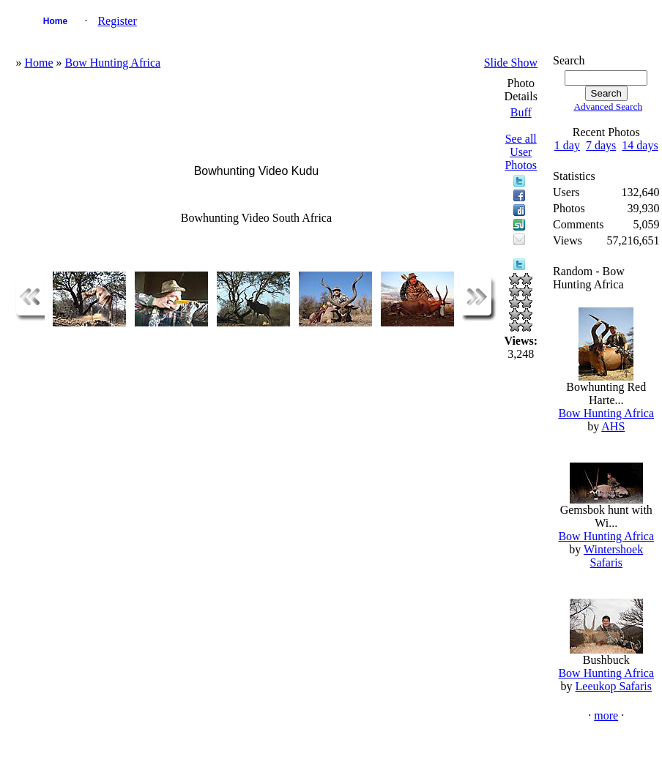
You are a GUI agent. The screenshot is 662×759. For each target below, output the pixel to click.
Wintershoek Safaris (613, 556)
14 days (640, 145)
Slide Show (511, 62)
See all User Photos (521, 151)
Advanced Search (607, 106)
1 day (567, 145)
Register (116, 21)
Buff (521, 112)
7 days (601, 145)
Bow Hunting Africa (113, 62)
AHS (613, 426)
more (606, 715)
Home (55, 21)
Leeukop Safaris (614, 686)
